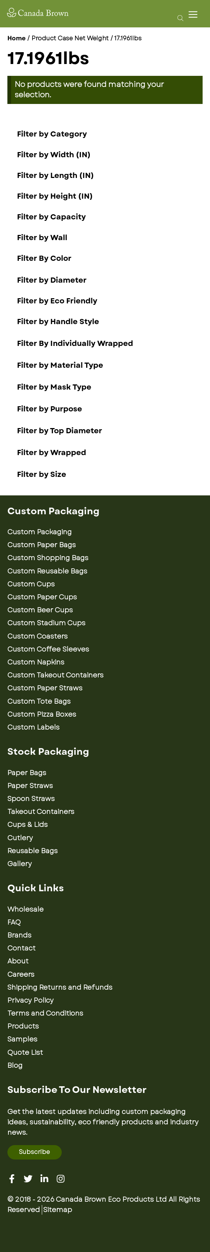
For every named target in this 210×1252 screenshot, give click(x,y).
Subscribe (34, 1152)
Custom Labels (33, 727)
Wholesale (25, 909)
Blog (15, 1065)
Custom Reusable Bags (47, 571)
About (17, 961)
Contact (21, 948)
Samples (22, 1039)
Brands (19, 935)
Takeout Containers (40, 812)
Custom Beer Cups (40, 610)
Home (16, 38)
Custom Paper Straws (44, 688)
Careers (20, 974)
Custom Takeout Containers (55, 675)
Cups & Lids (27, 824)
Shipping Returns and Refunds (59, 987)
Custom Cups (31, 584)
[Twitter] (28, 1178)
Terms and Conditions (45, 1013)
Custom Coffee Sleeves (48, 649)
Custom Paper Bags (41, 545)
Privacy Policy (30, 1000)
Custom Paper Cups (42, 597)
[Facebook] (11, 1178)
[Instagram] (60, 1178)
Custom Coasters (37, 636)
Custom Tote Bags (39, 701)
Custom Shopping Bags (47, 558)
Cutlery (20, 838)
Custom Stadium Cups (46, 623)
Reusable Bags (32, 851)
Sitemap (57, 1210)
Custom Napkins (35, 662)
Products (23, 1026)
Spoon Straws (31, 799)
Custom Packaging (39, 532)
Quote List (25, 1052)
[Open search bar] (178, 18)
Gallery (19, 864)
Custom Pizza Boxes (41, 714)
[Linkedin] (44, 1178)
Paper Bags (26, 773)
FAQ (14, 922)
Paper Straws (30, 786)
